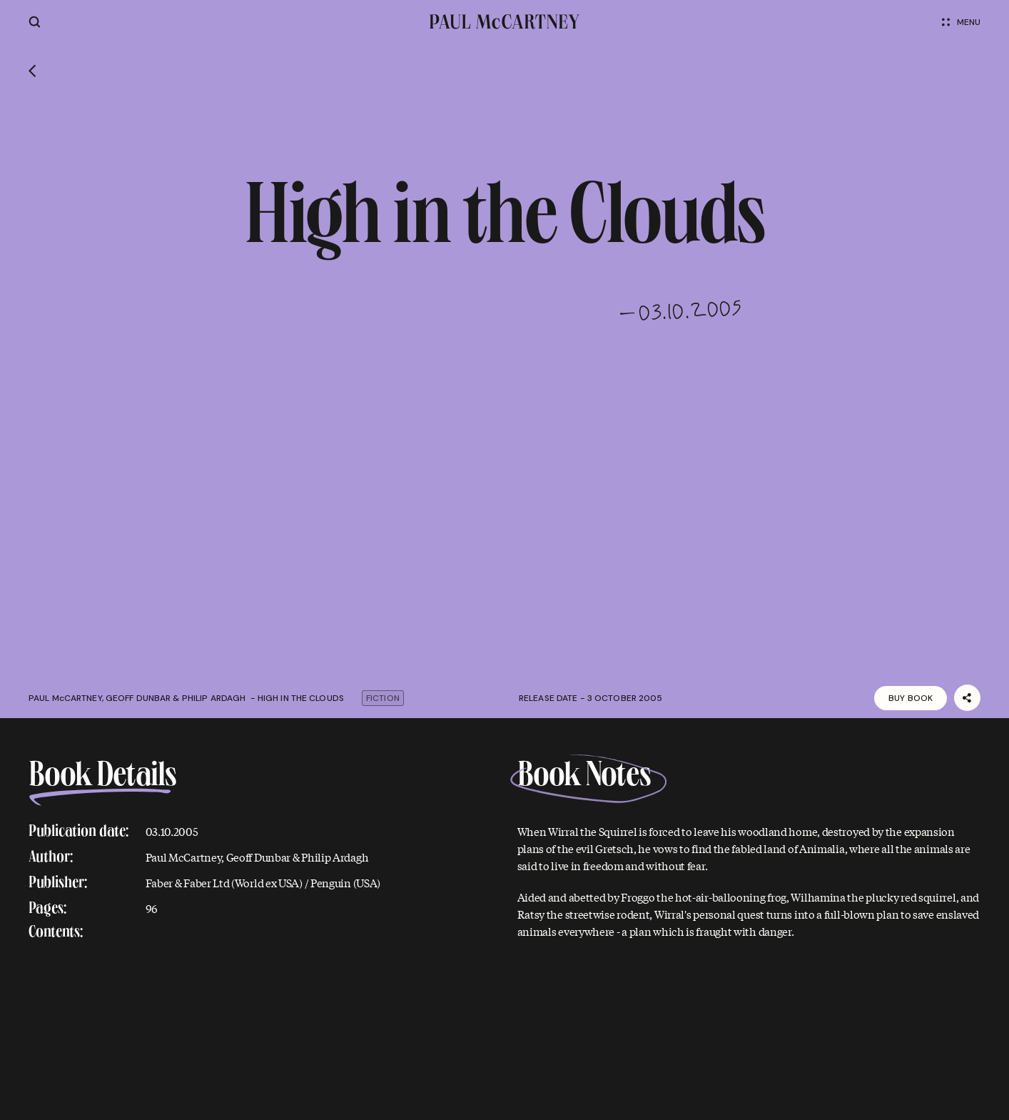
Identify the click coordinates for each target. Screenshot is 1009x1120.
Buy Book (910, 698)
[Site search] (35, 21)
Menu (961, 22)
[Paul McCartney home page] (505, 21)
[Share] (967, 698)
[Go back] (32, 72)
